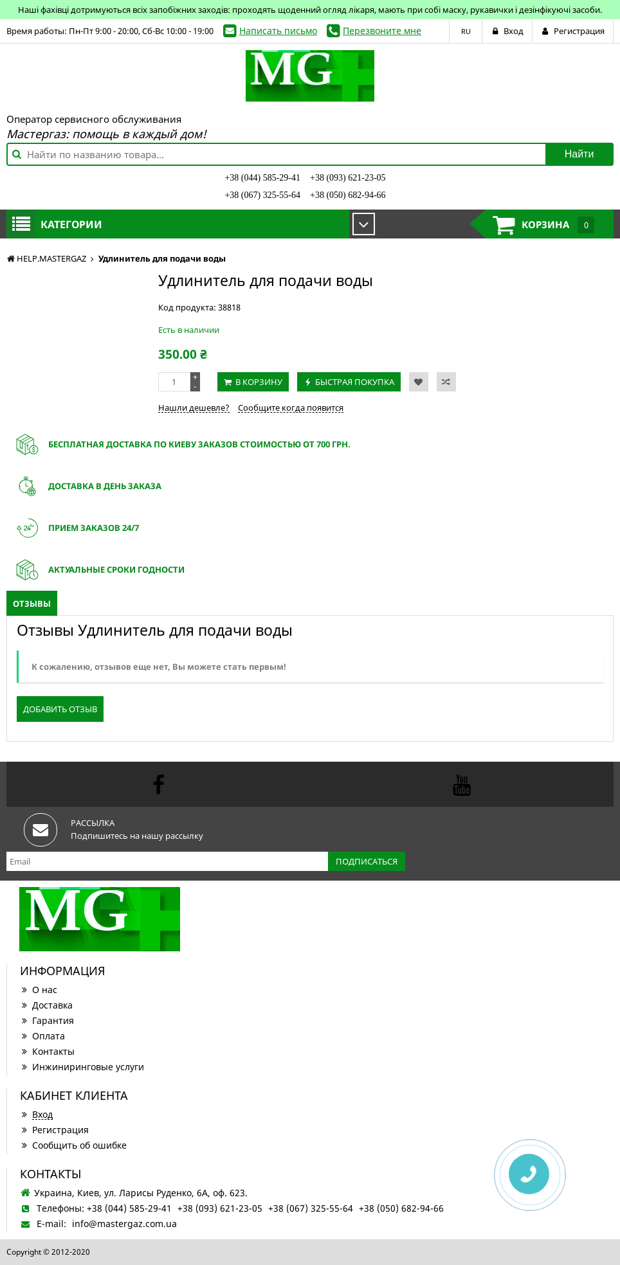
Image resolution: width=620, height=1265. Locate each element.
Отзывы (32, 603)
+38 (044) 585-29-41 (262, 178)
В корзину (258, 382)
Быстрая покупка (354, 382)
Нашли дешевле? (194, 407)
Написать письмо (278, 30)
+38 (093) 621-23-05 (348, 178)
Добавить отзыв (60, 709)
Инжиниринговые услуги (82, 1067)
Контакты (47, 1051)
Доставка (46, 1005)
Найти (579, 153)
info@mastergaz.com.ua (124, 1223)
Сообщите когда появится (290, 407)
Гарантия (47, 1020)
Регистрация (54, 1130)
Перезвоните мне (382, 30)
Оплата (42, 1036)
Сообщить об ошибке (73, 1145)
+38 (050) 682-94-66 (348, 195)
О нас (38, 989)
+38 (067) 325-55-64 (262, 195)
